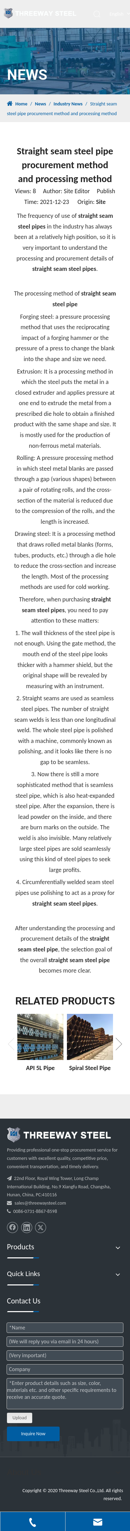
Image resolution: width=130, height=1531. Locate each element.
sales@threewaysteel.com (40, 1203)
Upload (19, 1418)
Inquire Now (33, 1434)
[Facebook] (12, 1227)
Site (101, 202)
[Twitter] (40, 1227)
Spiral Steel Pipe (90, 1068)
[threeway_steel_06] (59, 1135)
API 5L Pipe (40, 1068)
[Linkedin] (26, 1227)
